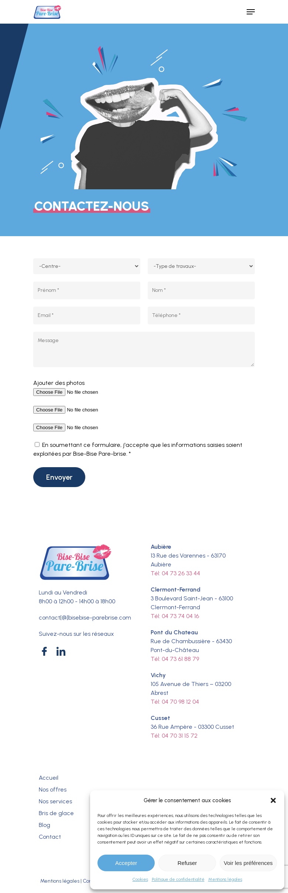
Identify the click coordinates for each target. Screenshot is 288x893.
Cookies (140, 879)
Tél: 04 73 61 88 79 (175, 658)
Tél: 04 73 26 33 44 (175, 573)
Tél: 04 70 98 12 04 (175, 701)
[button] (273, 800)
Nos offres (52, 789)
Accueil (48, 777)
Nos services (55, 801)
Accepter (126, 863)
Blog (44, 824)
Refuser (187, 863)
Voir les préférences (248, 863)
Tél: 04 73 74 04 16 (175, 616)
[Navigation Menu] (251, 11)
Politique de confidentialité (178, 879)
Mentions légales (225, 879)
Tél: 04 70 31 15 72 (174, 735)
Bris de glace (56, 813)
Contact (50, 836)
